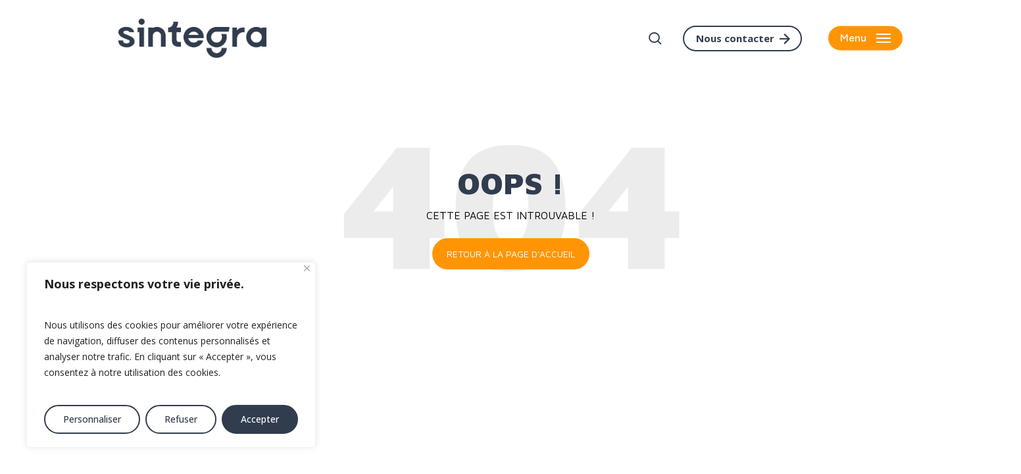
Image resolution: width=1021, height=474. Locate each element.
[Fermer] (307, 268)
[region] (171, 355)
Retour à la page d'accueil (511, 253)
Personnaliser (92, 419)
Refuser (180, 419)
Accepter (260, 419)
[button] (865, 38)
